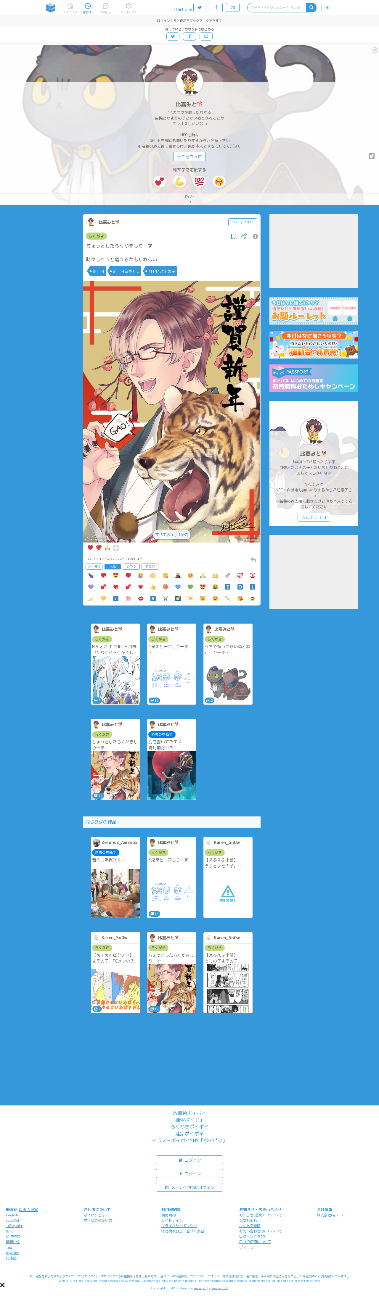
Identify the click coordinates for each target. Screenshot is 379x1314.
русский (12, 1252)
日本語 (11, 1257)
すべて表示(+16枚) (171, 534)
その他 (150, 566)
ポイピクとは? (95, 1215)
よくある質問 (250, 1225)
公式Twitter (249, 1220)
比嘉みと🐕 (189, 104)
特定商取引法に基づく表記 (182, 1231)
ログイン (189, 1159)
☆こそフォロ (189, 156)
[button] (2, 1285)
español (12, 1220)
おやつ (131, 566)
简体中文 (13, 1236)
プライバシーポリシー (179, 1225)
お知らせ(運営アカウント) (260, 1215)
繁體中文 (13, 1241)
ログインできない (253, 1236)
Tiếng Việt (14, 1225)
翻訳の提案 (28, 1209)
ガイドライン (172, 1220)
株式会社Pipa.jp (330, 1215)
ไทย (9, 1247)
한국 (9, 1231)
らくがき (96, 236)
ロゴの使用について (255, 1241)
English (12, 1215)
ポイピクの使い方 (98, 1220)
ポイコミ (246, 1247)
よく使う (94, 566)
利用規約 (168, 1215)
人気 (113, 566)
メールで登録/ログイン (190, 1187)
